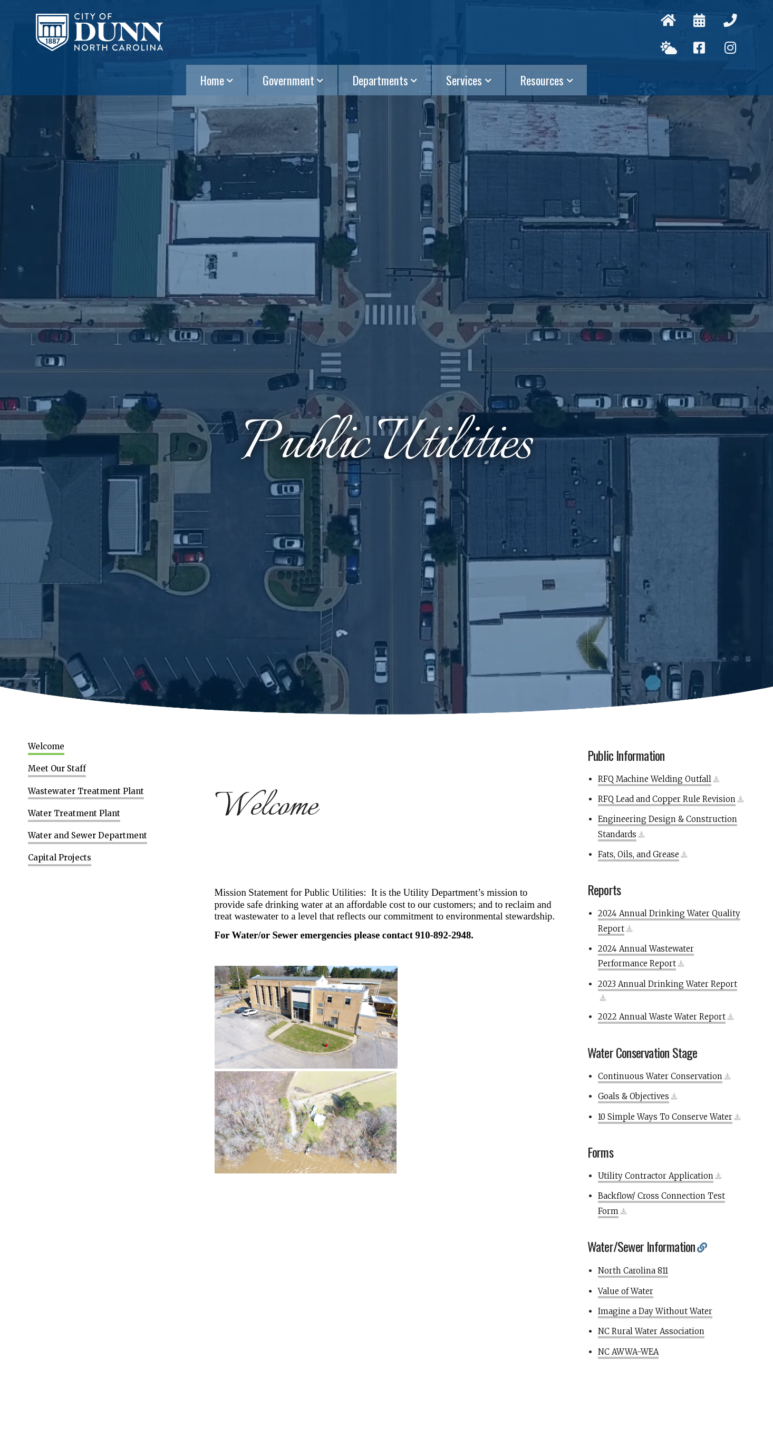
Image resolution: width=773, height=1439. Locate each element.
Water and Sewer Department (87, 835)
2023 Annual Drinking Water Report (667, 984)
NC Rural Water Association (651, 1331)
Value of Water (625, 1291)
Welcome (46, 746)
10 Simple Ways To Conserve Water (665, 1117)
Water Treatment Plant (74, 813)
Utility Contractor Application (655, 1176)
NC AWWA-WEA (628, 1352)
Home (217, 80)
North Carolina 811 (633, 1271)
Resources (547, 80)
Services (469, 80)
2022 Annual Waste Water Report (662, 1017)
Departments (386, 80)
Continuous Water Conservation (660, 1076)
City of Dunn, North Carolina (99, 32)
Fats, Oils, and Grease (638, 854)
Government (294, 80)
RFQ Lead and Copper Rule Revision (667, 799)
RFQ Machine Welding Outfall (654, 779)
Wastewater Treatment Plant (86, 791)
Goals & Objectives (633, 1096)
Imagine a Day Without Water (655, 1311)
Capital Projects (59, 858)
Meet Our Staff (57, 769)
